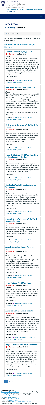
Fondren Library (5, 400)
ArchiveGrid (4, 393)
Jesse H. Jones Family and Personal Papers (19, 248)
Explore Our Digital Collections (9, 395)
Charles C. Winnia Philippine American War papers (21, 186)
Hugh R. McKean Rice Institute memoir (21, 344)
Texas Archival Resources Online (10, 392)
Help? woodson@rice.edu (33, 10)
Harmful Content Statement (9, 397)
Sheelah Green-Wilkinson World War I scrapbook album (21, 220)
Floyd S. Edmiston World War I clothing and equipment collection (21, 156)
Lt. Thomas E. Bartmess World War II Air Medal (21, 126)
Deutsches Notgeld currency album (20, 87)
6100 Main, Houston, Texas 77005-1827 (21, 401)
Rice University (14, 400)
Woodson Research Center (15, 10)
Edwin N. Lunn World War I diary (18, 283)
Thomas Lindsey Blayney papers (18, 51)
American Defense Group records (19, 311)
